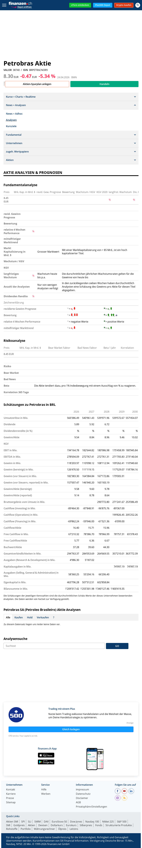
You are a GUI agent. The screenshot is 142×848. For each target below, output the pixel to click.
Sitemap (11, 802)
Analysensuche (15, 639)
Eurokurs (71, 825)
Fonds (98, 825)
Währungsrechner (44, 829)
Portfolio (26, 829)
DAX (46, 821)
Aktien (31, 825)
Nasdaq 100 (92, 821)
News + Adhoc (14, 113)
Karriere (11, 794)
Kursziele (11, 126)
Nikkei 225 (108, 821)
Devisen (42, 825)
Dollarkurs (57, 825)
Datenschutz (83, 794)
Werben (45, 794)
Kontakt (10, 789)
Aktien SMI (12, 821)
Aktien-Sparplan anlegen (37, 84)
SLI (29, 821)
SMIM (37, 821)
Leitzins (74, 829)
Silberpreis (86, 825)
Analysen (11, 120)
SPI (23, 821)
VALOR (8, 70)
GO (117, 646)
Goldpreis (19, 825)
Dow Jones (76, 821)
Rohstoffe (11, 829)
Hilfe (43, 789)
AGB (78, 802)
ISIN (25, 70)
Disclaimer (82, 798)
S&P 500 (121, 821)
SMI (8, 825)
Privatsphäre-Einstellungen (91, 806)
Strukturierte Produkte (119, 825)
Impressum (82, 789)
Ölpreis (62, 829)
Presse (10, 798)
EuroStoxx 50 (59, 821)
